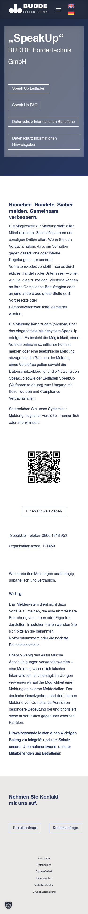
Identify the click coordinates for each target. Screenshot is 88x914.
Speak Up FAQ (24, 105)
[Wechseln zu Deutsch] (71, 12)
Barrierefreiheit (44, 871)
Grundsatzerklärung (44, 892)
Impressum (44, 858)
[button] (8, 905)
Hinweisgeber (44, 878)
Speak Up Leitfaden (28, 89)
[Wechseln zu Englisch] (71, 5)
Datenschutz (44, 865)
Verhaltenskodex (44, 885)
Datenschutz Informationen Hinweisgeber (34, 142)
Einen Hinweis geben (44, 511)
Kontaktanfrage (65, 828)
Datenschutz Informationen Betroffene (43, 122)
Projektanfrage (25, 828)
